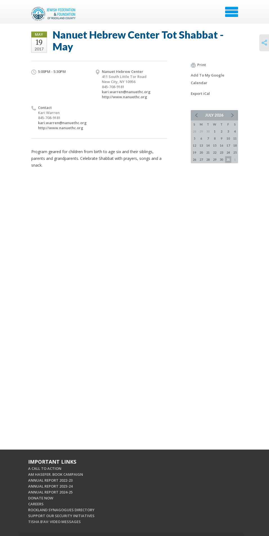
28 (208, 159)
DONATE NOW (40, 498)
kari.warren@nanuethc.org (126, 91)
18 (235, 145)
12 (194, 145)
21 (208, 152)
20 (201, 152)
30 (221, 159)
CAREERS (36, 503)
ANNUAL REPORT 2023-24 (50, 486)
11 (235, 138)
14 (208, 145)
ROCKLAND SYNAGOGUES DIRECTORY (61, 509)
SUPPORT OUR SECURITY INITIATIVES (61, 515)
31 (228, 159)
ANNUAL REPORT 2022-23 (50, 480)
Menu (231, 12)
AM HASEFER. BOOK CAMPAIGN (55, 474)
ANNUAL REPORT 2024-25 (50, 492)
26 (194, 159)
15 (214, 145)
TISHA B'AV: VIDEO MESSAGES (54, 521)
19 (194, 152)
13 (201, 145)
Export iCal (200, 93)
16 (221, 145)
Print (198, 65)
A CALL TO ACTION (44, 468)
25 (235, 152)
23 (221, 152)
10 (228, 138)
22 (214, 152)
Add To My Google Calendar (207, 79)
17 (228, 145)
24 (228, 152)
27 (201, 159)
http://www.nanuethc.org (124, 96)
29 (214, 159)
